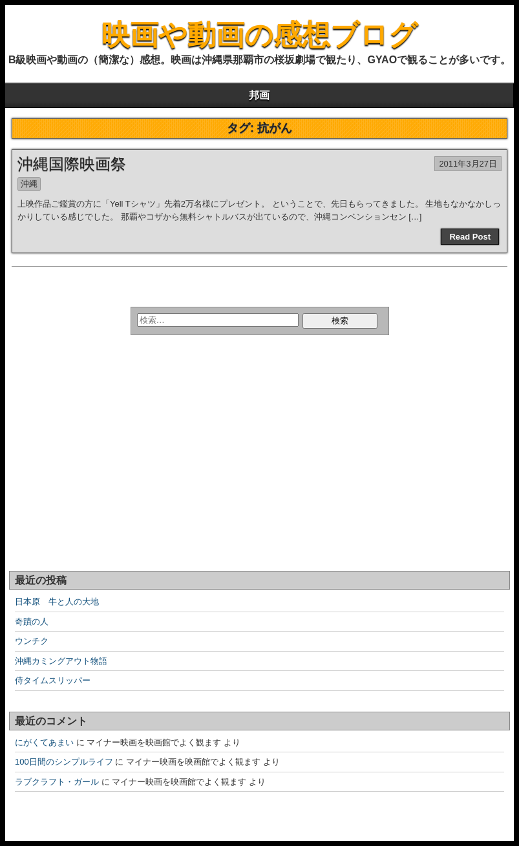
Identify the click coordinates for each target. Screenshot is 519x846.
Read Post (470, 237)
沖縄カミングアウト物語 (61, 661)
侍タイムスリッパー (52, 680)
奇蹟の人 (31, 621)
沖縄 (29, 184)
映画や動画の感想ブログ (259, 34)
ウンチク (31, 641)
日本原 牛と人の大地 (57, 601)
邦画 (259, 95)
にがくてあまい (44, 742)
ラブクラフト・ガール (57, 782)
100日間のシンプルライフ (64, 762)
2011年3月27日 (468, 164)
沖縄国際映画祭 (71, 163)
